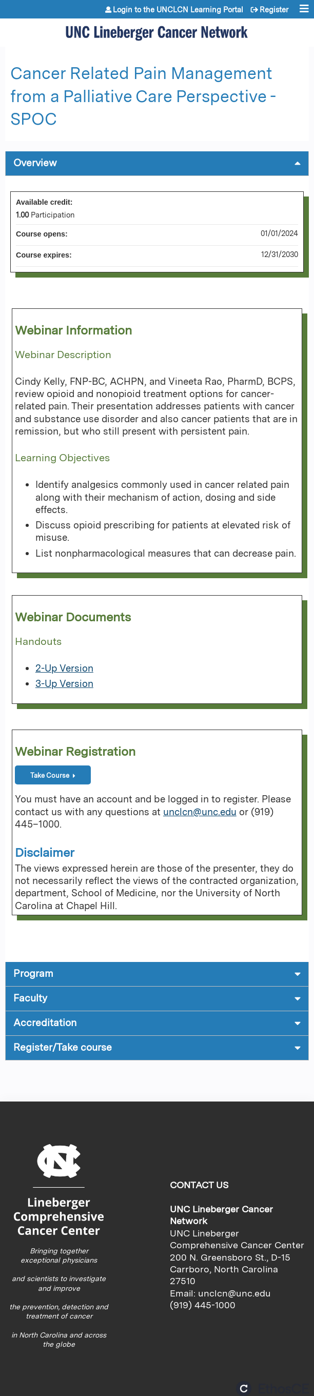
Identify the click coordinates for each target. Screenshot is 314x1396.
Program (33, 973)
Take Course (49, 775)
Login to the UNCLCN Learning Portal (178, 9)
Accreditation (44, 1023)
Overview (35, 163)
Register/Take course (62, 1047)
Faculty (30, 998)
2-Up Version (64, 668)
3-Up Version (64, 684)
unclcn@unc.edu (200, 812)
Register (274, 9)
